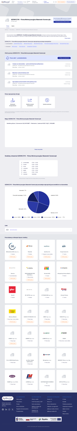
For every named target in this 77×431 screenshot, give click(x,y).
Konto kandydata (61, 1)
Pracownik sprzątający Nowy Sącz (51, 43)
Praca (7, 26)
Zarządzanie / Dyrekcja (31, 46)
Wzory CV (49, 401)
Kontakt (64, 401)
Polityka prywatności (67, 404)
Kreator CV (28, 2)
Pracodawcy (20, 1)
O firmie (64, 399)
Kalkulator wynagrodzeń (35, 2)
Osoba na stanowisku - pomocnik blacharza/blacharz (28, 64)
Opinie (13, 26)
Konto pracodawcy (36, 404)
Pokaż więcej (67, 38)
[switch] (64, 58)
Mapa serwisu (66, 413)
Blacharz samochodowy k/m (21, 73)
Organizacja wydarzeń (67, 406)
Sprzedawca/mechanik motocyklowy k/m (25, 81)
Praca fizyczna (22, 46)
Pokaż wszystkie (38, 149)
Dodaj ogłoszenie (46, 2)
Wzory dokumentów (51, 404)
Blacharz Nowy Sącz (28, 43)
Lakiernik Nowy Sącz (18, 43)
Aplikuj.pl (6, 29)
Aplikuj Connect (66, 408)
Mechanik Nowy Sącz (38, 43)
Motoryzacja (14, 46)
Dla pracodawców (71, 1)
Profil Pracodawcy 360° (37, 401)
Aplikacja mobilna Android (52, 408)
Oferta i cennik (35, 399)
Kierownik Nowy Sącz (64, 43)
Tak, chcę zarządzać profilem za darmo (62, 21)
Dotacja (64, 411)
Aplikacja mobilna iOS (52, 411)
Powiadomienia (19, 411)
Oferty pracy (13, 2)
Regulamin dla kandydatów (22, 408)
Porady (24, 1)
